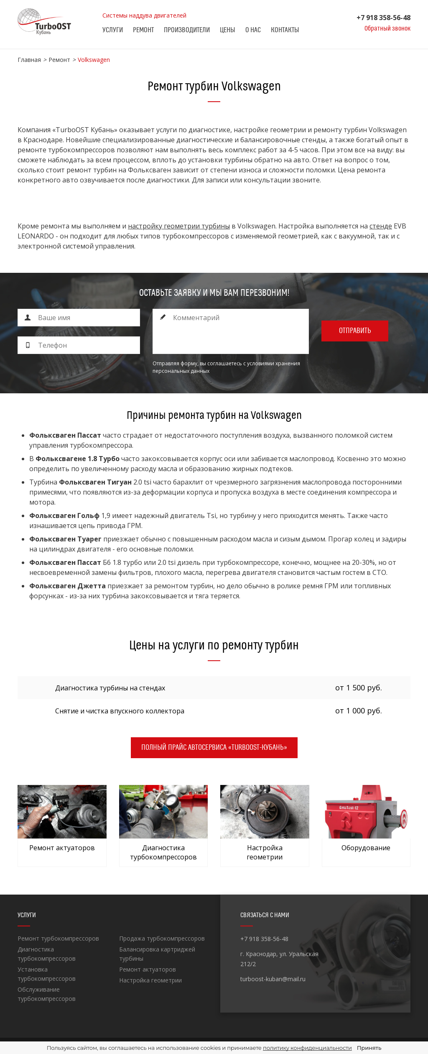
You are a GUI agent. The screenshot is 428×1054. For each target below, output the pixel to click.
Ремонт (143, 30)
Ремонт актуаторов (147, 969)
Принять (369, 1047)
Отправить (355, 330)
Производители (187, 30)
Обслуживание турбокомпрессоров (47, 994)
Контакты (285, 30)
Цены (227, 30)
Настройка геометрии (150, 980)
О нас (253, 30)
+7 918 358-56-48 (383, 17)
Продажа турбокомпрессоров (162, 938)
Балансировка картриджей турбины (157, 953)
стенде (380, 226)
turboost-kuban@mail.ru (273, 979)
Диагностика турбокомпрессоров (47, 953)
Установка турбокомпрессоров (47, 973)
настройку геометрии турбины (179, 226)
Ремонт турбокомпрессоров (58, 938)
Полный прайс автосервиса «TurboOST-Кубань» (214, 747)
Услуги (112, 30)
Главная (29, 60)
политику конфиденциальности (307, 1047)
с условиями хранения (271, 363)
